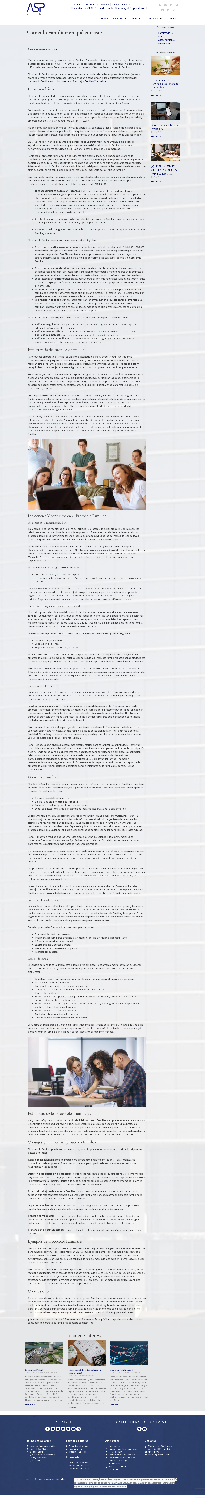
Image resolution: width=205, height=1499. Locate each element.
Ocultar (56, 48)
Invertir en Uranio (34, 1368)
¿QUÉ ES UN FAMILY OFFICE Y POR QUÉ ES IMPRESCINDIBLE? (164, 169)
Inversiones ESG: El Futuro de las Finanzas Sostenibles (164, 82)
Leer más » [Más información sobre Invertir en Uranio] (30, 1403)
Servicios (119, 17)
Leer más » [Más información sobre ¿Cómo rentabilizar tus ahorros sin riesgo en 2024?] (72, 1406)
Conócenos (154, 17)
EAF (160, 35)
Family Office (102, 1318)
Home (104, 17)
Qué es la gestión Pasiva (121, 1368)
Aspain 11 (68, 80)
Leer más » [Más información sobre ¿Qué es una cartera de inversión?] (156, 135)
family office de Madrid (98, 80)
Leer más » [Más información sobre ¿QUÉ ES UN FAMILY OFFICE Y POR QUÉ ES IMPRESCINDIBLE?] (156, 180)
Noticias (136, 17)
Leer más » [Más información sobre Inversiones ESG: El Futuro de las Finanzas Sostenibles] (156, 94)
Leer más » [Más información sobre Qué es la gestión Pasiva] (115, 1403)
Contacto (172, 17)
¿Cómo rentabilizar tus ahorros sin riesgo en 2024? (84, 1370)
